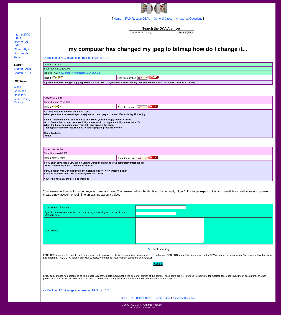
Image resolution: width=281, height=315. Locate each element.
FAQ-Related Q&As (137, 18)
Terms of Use (148, 312)
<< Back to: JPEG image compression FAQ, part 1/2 (76, 57)
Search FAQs (22, 68)
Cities (17, 86)
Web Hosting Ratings (22, 101)
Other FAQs (21, 49)
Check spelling (159, 253)
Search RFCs (22, 72)
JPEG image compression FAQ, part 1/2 (79, 72)
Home (117, 18)
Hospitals (19, 95)
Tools (17, 57)
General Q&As (163, 18)
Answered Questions (189, 18)
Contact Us (134, 312)
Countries (20, 90)
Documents (21, 53)
